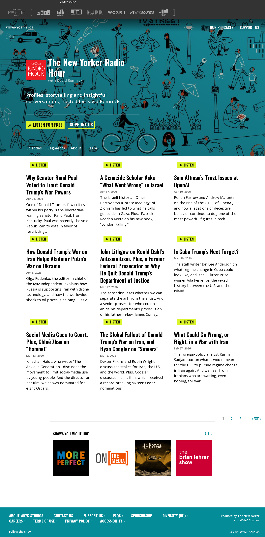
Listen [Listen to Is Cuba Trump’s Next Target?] (186, 239)
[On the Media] (112, 458)
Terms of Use (45, 521)
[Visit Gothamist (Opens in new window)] (61, 12)
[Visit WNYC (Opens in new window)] (43, 12)
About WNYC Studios (27, 515)
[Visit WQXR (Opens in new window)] (116, 12)
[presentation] (58, 169)
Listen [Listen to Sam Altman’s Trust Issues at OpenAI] (186, 164)
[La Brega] (153, 458)
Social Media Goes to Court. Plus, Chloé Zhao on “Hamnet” (57, 341)
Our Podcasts (221, 27)
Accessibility (112, 521)
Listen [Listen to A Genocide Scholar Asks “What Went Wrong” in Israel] (112, 164)
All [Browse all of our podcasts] (208, 433)
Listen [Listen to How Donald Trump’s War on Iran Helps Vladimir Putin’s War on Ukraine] (39, 239)
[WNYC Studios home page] (24, 27)
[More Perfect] (71, 458)
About (76, 148)
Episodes (34, 148)
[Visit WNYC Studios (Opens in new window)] (76, 12)
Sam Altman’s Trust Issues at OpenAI (206, 181)
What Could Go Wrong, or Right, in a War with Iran (201, 338)
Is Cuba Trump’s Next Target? (206, 251)
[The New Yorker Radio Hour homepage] (37, 70)
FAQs (118, 515)
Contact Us (64, 515)
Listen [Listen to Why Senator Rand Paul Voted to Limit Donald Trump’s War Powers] (39, 164)
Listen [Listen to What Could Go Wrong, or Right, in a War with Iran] (186, 321)
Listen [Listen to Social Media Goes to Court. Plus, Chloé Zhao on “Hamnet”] (39, 321)
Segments (56, 148)
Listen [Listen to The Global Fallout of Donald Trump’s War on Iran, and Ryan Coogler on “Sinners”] (112, 321)
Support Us (249, 27)
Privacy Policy (78, 521)
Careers (17, 521)
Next (256, 418)
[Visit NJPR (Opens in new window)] (95, 13)
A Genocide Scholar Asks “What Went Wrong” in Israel (131, 181)
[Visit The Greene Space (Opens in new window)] (163, 12)
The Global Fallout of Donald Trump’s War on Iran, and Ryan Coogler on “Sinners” (131, 341)
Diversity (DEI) (175, 515)
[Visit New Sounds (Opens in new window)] (142, 12)
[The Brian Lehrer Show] (194, 458)
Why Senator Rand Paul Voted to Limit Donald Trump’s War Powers (52, 184)
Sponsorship (143, 515)
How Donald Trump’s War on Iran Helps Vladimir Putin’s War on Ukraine (56, 258)
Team (92, 148)
